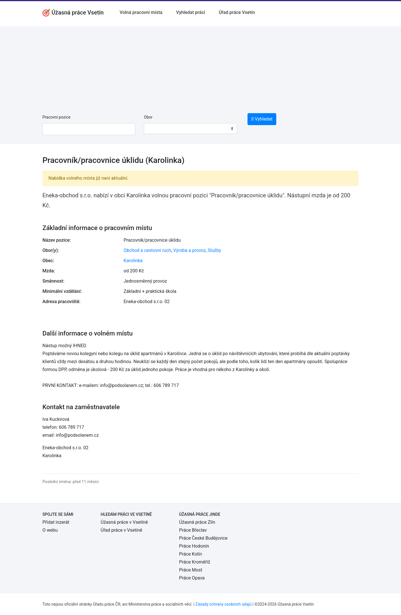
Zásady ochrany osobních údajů (223, 604)
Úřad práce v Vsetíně (121, 530)
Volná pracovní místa (141, 12)
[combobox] (190, 128)
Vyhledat (262, 119)
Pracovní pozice (56, 117)
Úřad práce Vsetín (237, 12)
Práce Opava (192, 578)
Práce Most (190, 570)
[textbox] (155, 128)
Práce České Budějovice (203, 538)
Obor (148, 117)
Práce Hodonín (194, 546)
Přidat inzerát (55, 522)
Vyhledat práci (190, 12)
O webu (50, 530)
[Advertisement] (200, 66)
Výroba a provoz (189, 250)
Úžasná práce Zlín (197, 522)
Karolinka (133, 260)
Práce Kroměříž (194, 562)
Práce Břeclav (193, 530)
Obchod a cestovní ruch (147, 250)
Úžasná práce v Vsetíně (124, 522)
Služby (214, 250)
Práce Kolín (190, 554)
